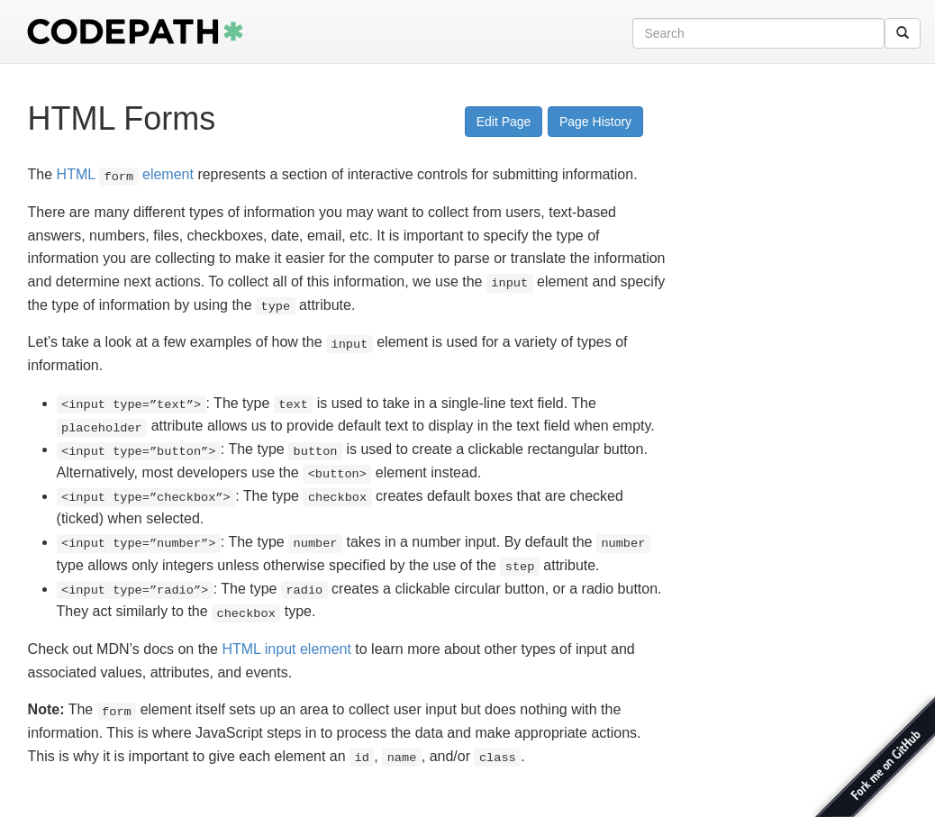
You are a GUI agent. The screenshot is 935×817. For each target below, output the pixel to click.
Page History (595, 121)
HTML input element (286, 649)
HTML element (125, 174)
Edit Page (504, 121)
